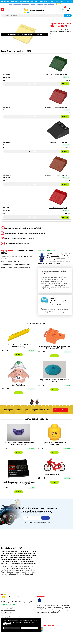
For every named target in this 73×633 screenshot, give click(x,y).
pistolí (58, 258)
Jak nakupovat (17, 4)
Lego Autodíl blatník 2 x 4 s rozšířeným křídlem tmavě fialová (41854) (18, 443)
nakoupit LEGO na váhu (51, 607)
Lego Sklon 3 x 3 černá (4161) (58, 142)
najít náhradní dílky (12, 555)
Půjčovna (33, 4)
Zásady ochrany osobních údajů (41, 522)
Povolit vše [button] (29, 628)
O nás (10, 4)
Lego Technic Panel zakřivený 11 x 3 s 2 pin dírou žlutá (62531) (18, 346)
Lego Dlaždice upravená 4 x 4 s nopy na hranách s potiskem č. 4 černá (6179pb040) (19, 483)
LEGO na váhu (56, 263)
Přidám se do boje (61, 410)
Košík (68, 10)
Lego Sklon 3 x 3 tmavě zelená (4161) (56, 74)
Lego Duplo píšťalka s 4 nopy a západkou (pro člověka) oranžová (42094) (54, 347)
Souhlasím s (36, 522)
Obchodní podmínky (6, 613)
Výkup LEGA (40, 4)
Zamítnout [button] (12, 628)
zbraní (63, 258)
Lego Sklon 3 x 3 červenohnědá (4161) (56, 175)
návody (49, 262)
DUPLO (20, 563)
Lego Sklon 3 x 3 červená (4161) (58, 208)
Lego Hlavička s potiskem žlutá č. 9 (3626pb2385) (54, 443)
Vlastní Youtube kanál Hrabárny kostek (15, 243)
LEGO (48, 273)
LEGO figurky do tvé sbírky (50, 605)
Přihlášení (61, 4)
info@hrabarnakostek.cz (8, 610)
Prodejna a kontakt (49, 4)
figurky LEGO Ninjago (44, 263)
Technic (26, 563)
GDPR (3, 615)
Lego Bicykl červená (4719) (54, 474)
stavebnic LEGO (25, 551)
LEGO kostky (55, 256)
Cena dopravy (25, 4)
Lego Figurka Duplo (18, 385)
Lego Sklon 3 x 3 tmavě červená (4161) (56, 107)
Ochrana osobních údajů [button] (29, 622)
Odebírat (45, 518)
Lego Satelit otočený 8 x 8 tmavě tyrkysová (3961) (54, 380)
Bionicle (32, 563)
